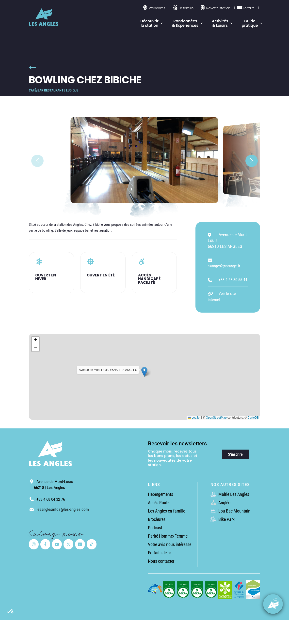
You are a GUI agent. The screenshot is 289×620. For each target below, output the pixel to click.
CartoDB (253, 417)
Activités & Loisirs (220, 23)
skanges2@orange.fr (224, 266)
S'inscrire (235, 454)
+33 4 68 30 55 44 (233, 279)
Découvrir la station (149, 23)
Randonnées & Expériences (185, 23)
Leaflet (194, 417)
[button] (10, 612)
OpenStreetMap (216, 417)
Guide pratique (250, 23)
